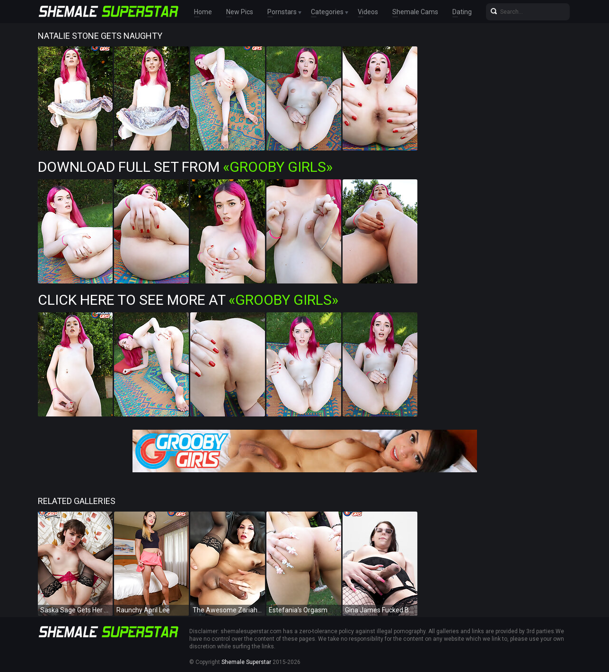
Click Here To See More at (188, 300)
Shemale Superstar (246, 662)
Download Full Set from (185, 167)
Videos (368, 12)
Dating (462, 12)
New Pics (239, 12)
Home (203, 12)
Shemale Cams (415, 12)
